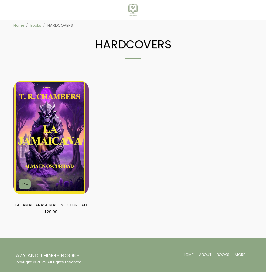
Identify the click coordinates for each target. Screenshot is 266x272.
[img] (51, 137)
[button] (7, 10)
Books (35, 25)
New (24, 184)
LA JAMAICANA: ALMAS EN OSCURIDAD (51, 205)
